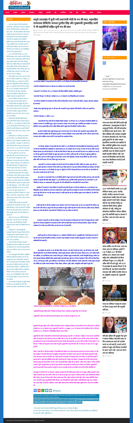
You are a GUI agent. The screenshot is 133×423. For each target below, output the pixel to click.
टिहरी (43, 32)
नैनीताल (51, 32)
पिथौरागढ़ (56, 32)
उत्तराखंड (31, 12)
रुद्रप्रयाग (84, 32)
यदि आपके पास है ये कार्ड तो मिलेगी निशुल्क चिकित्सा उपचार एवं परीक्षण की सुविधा (56, 408)
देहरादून (47, 32)
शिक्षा (71, 12)
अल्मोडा (79, 30)
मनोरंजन (99, 12)
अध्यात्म (15, 12)
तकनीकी (48, 12)
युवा (55, 12)
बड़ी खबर (67, 32)
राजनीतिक (63, 12)
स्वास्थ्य (91, 12)
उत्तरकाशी (83, 30)
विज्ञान (87, 32)
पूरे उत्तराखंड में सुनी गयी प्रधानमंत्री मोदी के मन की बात (87, 399)
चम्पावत (39, 32)
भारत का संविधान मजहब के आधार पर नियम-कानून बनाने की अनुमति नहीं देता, (114, 307)
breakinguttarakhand (53, 30)
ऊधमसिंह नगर (95, 30)
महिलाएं (84, 12)
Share (57, 390)
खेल (77, 12)
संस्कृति (40, 12)
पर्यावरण (23, 12)
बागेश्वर (72, 32)
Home (7, 12)
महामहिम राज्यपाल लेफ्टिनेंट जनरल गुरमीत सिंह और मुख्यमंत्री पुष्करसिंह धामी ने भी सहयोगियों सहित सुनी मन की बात (58, 402)
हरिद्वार (39, 35)
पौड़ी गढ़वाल (62, 32)
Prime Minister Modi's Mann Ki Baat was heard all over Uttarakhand (54, 399)
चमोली (35, 32)
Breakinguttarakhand (69, 30)
